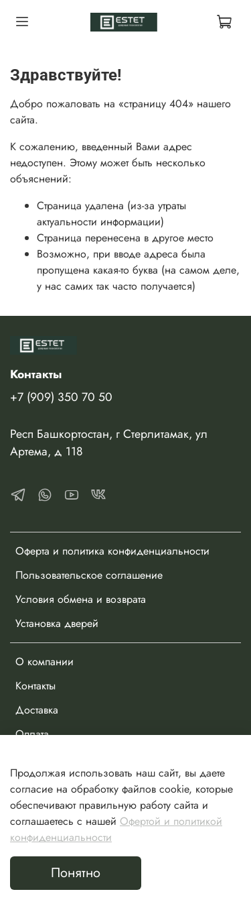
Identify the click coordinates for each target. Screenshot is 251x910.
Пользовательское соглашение (89, 575)
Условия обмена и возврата (80, 599)
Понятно (75, 873)
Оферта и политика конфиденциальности (112, 551)
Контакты (35, 685)
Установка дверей (56, 623)
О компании (44, 661)
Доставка (36, 710)
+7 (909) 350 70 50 (61, 397)
